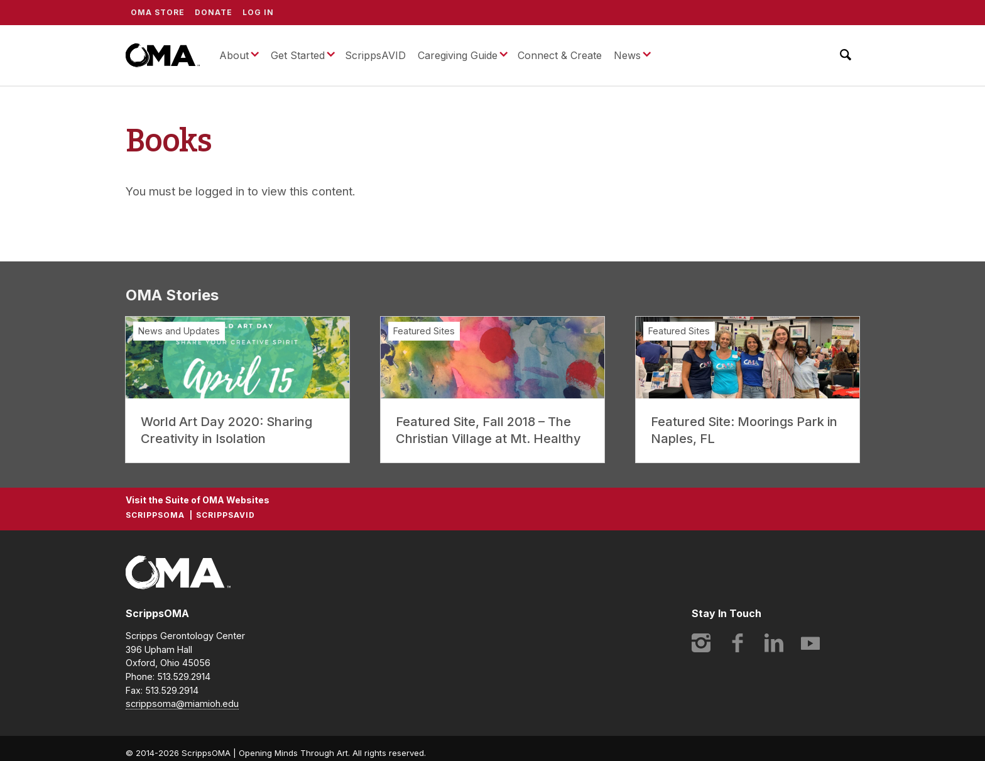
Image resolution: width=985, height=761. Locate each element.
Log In (258, 12)
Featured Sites (424, 331)
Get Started (298, 55)
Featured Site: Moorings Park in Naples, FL (744, 430)
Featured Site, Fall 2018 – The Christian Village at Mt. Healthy (488, 430)
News (627, 55)
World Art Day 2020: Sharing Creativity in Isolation (226, 430)
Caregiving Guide (458, 55)
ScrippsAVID (375, 55)
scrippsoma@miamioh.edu (182, 703)
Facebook (737, 642)
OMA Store (158, 12)
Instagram (701, 642)
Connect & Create (560, 55)
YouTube (810, 642)
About (234, 55)
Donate (213, 12)
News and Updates (179, 331)
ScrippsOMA (163, 55)
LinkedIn (774, 642)
